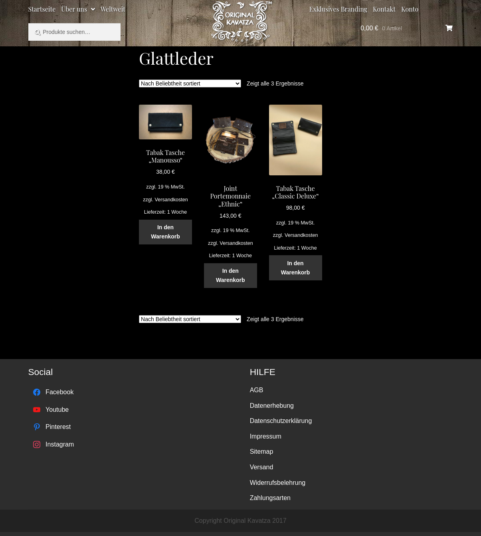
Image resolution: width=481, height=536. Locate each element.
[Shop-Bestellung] (190, 83)
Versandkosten (171, 199)
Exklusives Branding (338, 9)
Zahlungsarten (270, 497)
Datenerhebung (272, 405)
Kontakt (384, 9)
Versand (261, 467)
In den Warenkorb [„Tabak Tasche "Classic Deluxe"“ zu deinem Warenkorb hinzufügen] (295, 268)
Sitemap (261, 451)
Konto (409, 9)
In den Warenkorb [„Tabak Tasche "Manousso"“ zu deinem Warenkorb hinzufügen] (165, 232)
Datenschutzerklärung (281, 420)
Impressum (265, 436)
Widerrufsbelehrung (278, 482)
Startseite (42, 9)
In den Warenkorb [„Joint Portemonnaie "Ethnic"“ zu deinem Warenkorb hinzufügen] (230, 275)
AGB (256, 390)
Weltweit (113, 9)
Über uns (74, 9)
